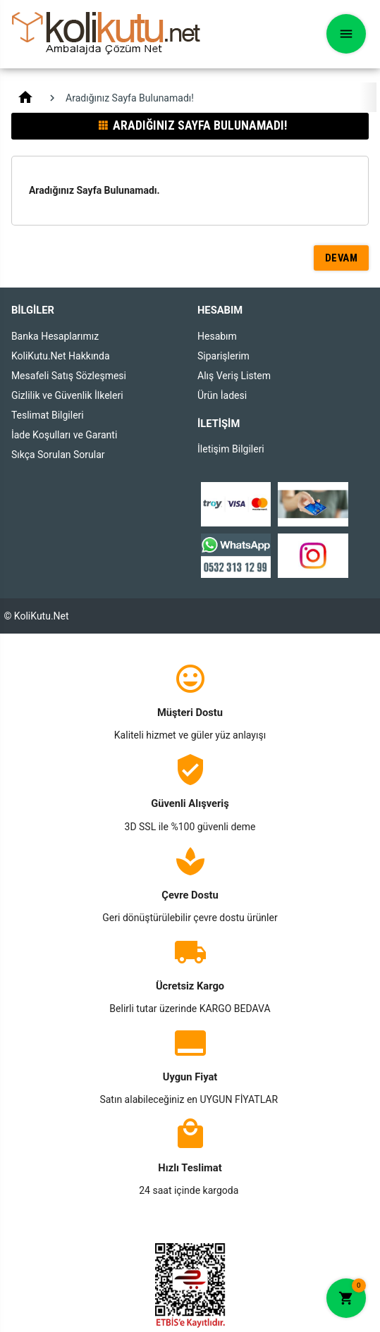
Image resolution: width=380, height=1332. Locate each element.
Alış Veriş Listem (234, 375)
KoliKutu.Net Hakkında (60, 356)
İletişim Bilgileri (230, 449)
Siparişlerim (223, 356)
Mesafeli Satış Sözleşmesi (68, 375)
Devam (341, 258)
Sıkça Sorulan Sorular (58, 454)
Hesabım (217, 336)
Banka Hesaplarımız (55, 336)
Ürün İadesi (222, 395)
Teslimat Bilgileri (47, 415)
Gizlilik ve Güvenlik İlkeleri (67, 395)
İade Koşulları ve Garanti (64, 434)
